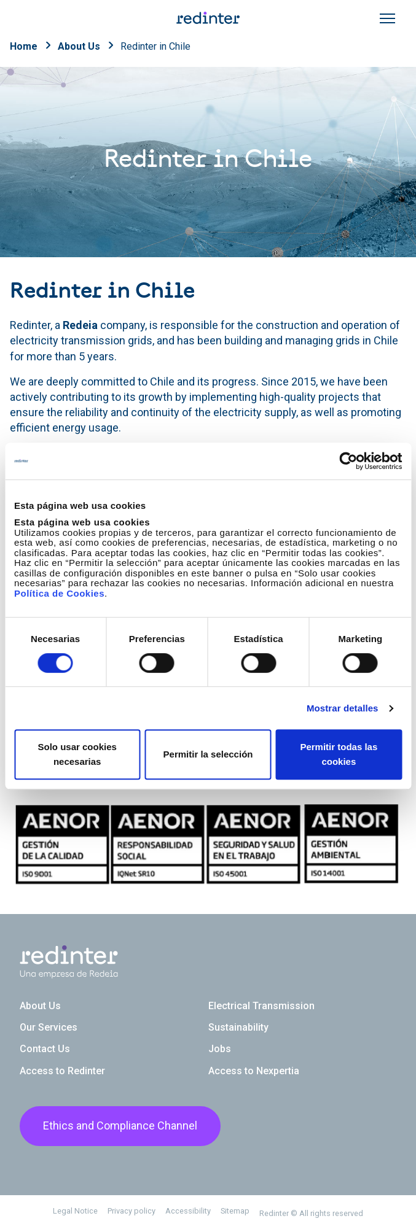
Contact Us (45, 1049)
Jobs (219, 1049)
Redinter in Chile (155, 46)
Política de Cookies (59, 593)
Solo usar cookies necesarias (76, 754)
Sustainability (238, 1027)
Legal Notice (75, 1210)
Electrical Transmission (261, 1006)
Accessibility (188, 1210)
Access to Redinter (62, 1071)
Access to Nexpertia (253, 1071)
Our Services (48, 1027)
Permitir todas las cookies (338, 754)
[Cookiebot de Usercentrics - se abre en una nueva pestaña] (348, 461)
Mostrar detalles (343, 708)
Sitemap (235, 1210)
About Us (79, 46)
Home (23, 46)
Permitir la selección (208, 754)
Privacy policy (131, 1210)
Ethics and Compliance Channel (120, 1125)
